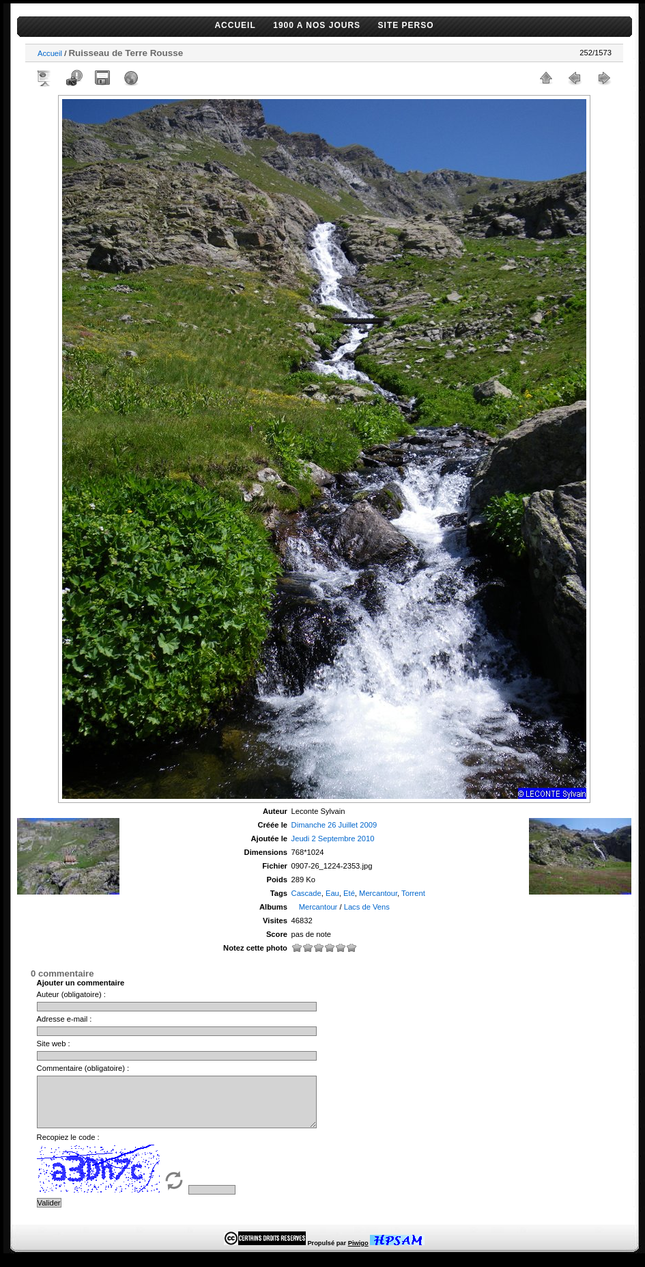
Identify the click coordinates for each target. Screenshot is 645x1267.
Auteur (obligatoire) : (71, 994)
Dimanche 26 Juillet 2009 (334, 825)
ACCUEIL (234, 25)
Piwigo (358, 1253)
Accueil (50, 53)
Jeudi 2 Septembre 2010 (333, 838)
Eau (332, 893)
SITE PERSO (406, 25)
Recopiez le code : (68, 1147)
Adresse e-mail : (64, 1019)
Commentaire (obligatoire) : (83, 1068)
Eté (349, 893)
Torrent (413, 893)
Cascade (306, 893)
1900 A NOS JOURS (316, 25)
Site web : (53, 1043)
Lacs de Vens (367, 907)
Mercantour (378, 893)
